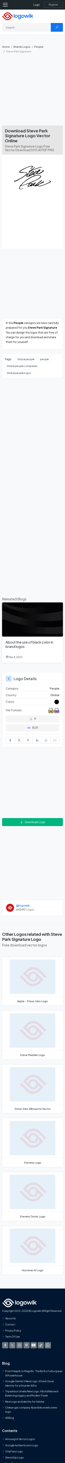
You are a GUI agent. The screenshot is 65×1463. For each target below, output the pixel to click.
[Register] (53, 4)
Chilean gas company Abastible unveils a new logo (31, 1409)
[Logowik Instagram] (19, 1345)
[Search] (26, 27)
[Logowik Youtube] (34, 1345)
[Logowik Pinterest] (26, 1345)
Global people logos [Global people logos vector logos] (19, 372)
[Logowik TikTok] (41, 1345)
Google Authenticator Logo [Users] (21, 1445)
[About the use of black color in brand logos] (32, 632)
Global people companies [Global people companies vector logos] (22, 365)
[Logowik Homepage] (17, 16)
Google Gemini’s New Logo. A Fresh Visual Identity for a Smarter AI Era (29, 1383)
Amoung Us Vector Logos (20, 1439)
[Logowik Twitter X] (12, 1345)
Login (36, 4)
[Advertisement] (32, 91)
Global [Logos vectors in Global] (54, 695)
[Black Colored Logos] (56, 702)
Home (6, 46)
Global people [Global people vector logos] (25, 359)
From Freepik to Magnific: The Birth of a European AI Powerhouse (33, 1373)
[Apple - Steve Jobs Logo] (32, 981)
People (38, 46)
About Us (10, 1318)
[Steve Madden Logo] (32, 1035)
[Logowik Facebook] (5, 1345)
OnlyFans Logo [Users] (14, 1451)
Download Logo (32, 822)
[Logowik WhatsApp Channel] (48, 1345)
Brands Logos (22, 46)
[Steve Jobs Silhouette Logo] (32, 1089)
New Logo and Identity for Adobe (24, 1401)
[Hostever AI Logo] (32, 1250)
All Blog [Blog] (9, 1417)
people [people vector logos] (44, 359)
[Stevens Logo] (32, 1142)
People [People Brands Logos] (54, 688)
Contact (10, 1324)
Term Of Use (12, 1336)
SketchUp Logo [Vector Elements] (14, 1457)
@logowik (23, 905)
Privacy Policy (13, 1330)
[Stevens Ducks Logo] (32, 1196)
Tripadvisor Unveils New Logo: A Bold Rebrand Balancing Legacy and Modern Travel (31, 1393)
